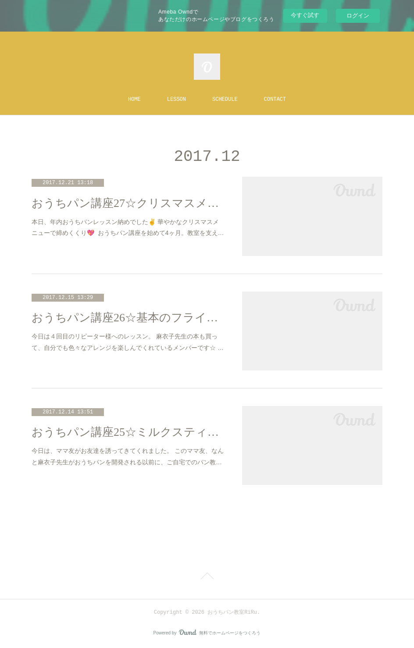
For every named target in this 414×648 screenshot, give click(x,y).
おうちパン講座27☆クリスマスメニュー (128, 203)
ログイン (357, 15)
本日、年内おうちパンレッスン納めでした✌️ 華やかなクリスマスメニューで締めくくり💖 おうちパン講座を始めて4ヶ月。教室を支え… (128, 227)
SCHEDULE (225, 99)
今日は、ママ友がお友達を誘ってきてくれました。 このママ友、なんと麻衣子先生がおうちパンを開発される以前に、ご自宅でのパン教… (128, 456)
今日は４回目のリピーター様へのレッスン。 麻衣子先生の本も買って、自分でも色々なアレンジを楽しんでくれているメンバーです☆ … (128, 342)
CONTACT (275, 99)
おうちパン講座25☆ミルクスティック (128, 432)
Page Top (207, 577)
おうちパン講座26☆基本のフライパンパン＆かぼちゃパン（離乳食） (128, 317)
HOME (134, 99)
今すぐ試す (305, 15)
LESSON (176, 99)
